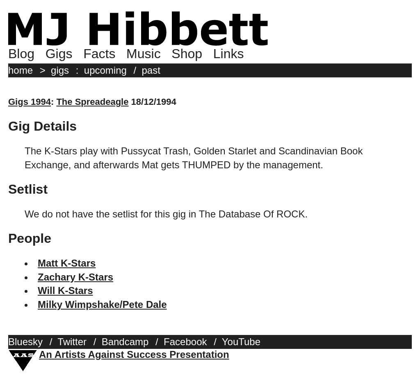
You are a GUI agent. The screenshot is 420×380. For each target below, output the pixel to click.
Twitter (72, 341)
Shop (186, 53)
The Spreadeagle (92, 102)
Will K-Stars (65, 290)
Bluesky (25, 341)
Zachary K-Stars (75, 277)
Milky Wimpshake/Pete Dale (102, 304)
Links (228, 53)
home (20, 70)
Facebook (185, 341)
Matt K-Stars (67, 263)
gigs (60, 70)
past (151, 70)
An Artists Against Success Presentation (134, 354)
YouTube (241, 341)
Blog (21, 53)
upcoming (105, 70)
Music (143, 53)
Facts (99, 53)
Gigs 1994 (29, 102)
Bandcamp (125, 341)
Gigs (59, 53)
